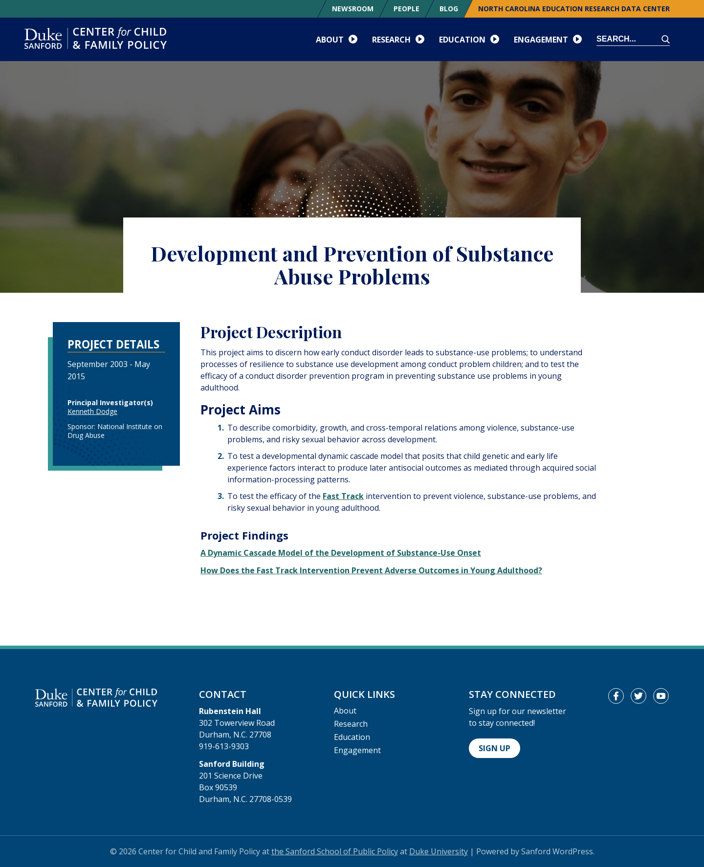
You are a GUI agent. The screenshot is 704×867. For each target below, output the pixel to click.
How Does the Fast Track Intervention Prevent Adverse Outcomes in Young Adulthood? (371, 570)
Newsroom (353, 8)
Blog (449, 8)
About (345, 710)
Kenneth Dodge (92, 411)
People (406, 8)
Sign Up (494, 748)
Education (352, 737)
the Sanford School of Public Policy (334, 851)
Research (351, 723)
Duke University (438, 851)
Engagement (357, 750)
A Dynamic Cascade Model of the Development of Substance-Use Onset (340, 552)
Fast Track (343, 496)
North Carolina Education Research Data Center (574, 8)
